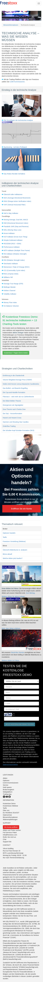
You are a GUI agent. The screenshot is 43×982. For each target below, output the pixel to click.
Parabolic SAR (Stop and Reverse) (16, 226)
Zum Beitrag (30, 593)
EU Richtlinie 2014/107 (11, 813)
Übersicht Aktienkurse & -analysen (15, 550)
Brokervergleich (8, 790)
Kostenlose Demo (9, 803)
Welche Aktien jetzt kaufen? (12, 558)
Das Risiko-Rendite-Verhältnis (14, 174)
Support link (7, 842)
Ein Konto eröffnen (11, 827)
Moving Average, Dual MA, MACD (16, 220)
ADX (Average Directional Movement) (17, 198)
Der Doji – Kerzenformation (12, 413)
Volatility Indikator (10, 294)
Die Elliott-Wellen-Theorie (12, 401)
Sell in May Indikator (11, 213)
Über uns (6, 810)
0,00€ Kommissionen (17, 82)
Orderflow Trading (9, 426)
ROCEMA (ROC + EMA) (12, 244)
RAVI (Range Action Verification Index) (17, 201)
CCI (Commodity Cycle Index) (14, 270)
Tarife (5, 537)
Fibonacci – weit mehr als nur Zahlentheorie (18, 397)
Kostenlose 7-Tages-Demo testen (16, 353)
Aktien (5, 778)
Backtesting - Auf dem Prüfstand (15, 147)
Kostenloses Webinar (10, 806)
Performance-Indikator (12, 247)
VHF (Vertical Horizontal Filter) (14, 205)
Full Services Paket (10, 832)
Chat (4, 839)
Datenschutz (7, 815)
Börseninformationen (10, 25)
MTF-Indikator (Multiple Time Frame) (17, 250)
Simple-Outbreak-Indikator (13, 240)
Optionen (6, 780)
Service (5, 785)
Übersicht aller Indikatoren (13, 194)
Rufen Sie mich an (9, 837)
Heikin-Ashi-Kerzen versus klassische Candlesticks (21, 384)
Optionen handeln (9, 533)
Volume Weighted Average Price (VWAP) (17, 380)
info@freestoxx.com (10, 835)
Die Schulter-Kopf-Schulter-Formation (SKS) (18, 430)
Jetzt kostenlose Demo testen (20, 724)
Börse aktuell (7, 554)
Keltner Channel (9, 290)
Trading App (7, 794)
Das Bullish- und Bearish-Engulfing (15, 388)
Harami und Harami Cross (12, 418)
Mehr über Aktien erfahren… (12, 628)
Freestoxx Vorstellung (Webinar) (14, 541)
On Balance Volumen (11, 306)
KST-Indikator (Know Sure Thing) (15, 237)
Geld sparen (7, 787)
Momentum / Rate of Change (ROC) (16, 267)
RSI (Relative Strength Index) (14, 260)
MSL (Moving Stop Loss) (12, 230)
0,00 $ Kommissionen (10, 783)
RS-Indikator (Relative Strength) (15, 254)
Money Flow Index (10, 302)
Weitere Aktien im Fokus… (11, 660)
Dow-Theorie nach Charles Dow (14, 409)
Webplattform (7, 792)
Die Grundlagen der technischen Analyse (18, 120)
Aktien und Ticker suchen (12, 830)
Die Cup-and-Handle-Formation (14, 392)
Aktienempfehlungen (10, 819)
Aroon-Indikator (9, 233)
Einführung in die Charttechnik (13, 375)
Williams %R (8, 277)
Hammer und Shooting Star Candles (16, 422)
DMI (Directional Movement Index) (16, 223)
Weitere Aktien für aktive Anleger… (14, 596)
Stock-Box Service (17, 652)
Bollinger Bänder (10, 287)
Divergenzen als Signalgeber (13, 405)
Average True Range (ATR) (13, 284)
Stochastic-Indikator (11, 263)
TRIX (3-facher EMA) (10, 274)
